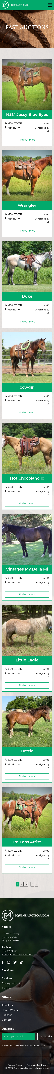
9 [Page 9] (32, 884)
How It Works (10, 1010)
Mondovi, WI (14, 128)
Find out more (27, 139)
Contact (6, 1020)
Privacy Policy (39, 1045)
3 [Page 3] (26, 884)
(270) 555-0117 (15, 123)
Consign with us (11, 983)
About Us (7, 1005)
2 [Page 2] (22, 884)
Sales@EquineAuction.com (17, 954)
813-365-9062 (9, 951)
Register (7, 988)
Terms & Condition (37, 1065)
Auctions (7, 978)
